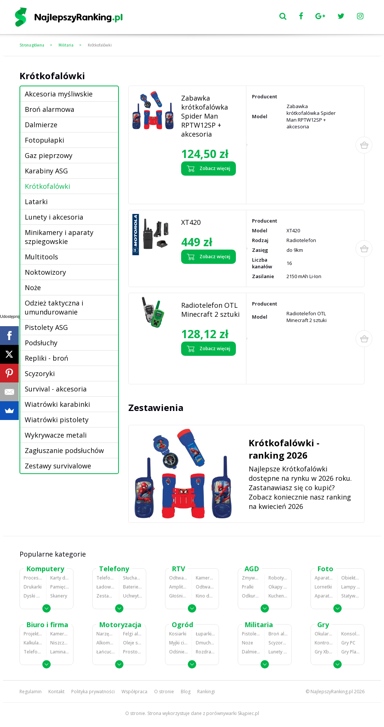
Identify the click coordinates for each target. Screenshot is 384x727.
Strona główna (32, 45)
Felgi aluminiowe (132, 634)
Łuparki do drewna (205, 634)
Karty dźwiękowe (59, 578)
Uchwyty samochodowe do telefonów (132, 596)
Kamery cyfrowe (205, 578)
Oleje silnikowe (132, 643)
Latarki (36, 201)
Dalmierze (41, 124)
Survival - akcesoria (56, 388)
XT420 (191, 222)
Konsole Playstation (350, 634)
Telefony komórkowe (105, 578)
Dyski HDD (33, 596)
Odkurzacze (251, 596)
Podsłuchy (41, 342)
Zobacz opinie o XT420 (204, 270)
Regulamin (31, 691)
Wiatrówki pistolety (56, 419)
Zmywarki (251, 578)
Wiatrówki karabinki (57, 404)
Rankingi (206, 691)
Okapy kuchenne (278, 587)
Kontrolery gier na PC (324, 643)
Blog (185, 691)
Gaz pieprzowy (48, 155)
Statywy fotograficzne (350, 596)
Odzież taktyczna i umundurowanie (54, 307)
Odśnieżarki (178, 652)
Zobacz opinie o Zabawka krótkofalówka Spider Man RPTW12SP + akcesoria (208, 187)
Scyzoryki (40, 373)
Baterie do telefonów (132, 587)
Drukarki (33, 587)
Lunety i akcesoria (54, 216)
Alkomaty (105, 643)
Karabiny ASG (46, 170)
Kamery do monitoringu (59, 634)
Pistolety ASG (46, 327)
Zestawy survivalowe (58, 465)
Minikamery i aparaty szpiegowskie (59, 237)
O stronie (164, 691)
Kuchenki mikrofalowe (278, 596)
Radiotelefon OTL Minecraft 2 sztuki (210, 310)
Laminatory (59, 652)
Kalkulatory (33, 643)
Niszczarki (59, 643)
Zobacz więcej (208, 168)
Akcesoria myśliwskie (59, 93)
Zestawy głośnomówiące (105, 596)
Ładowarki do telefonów (105, 587)
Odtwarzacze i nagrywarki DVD (205, 587)
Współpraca (134, 691)
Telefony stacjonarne (33, 652)
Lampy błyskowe (350, 587)
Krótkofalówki (100, 45)
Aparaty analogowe (324, 596)
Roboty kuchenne (278, 578)
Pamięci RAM (59, 587)
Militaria (66, 45)
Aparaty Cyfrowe (324, 578)
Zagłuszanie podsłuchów (64, 450)
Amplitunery (178, 587)
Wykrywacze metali (56, 435)
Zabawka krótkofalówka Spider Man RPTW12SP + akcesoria (204, 115)
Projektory (33, 634)
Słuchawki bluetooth (132, 578)
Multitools (41, 256)
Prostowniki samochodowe (132, 652)
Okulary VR (324, 634)
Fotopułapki (44, 139)
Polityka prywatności (93, 691)
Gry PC (348, 643)
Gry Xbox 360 (324, 652)
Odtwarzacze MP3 (178, 578)
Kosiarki (177, 634)
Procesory (33, 578)
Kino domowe (205, 596)
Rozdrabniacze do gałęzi (205, 652)
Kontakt (56, 691)
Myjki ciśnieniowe (178, 643)
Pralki (248, 587)
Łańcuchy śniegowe (105, 652)
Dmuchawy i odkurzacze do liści (205, 643)
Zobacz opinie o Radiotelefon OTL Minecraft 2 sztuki (209, 368)
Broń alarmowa (49, 109)
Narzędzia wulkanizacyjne (105, 634)
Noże (33, 287)
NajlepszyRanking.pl (331, 691)
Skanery (58, 596)
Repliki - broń (46, 358)
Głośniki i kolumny (178, 596)
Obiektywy (350, 578)
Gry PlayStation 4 (350, 652)
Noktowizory (45, 272)
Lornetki (323, 587)
